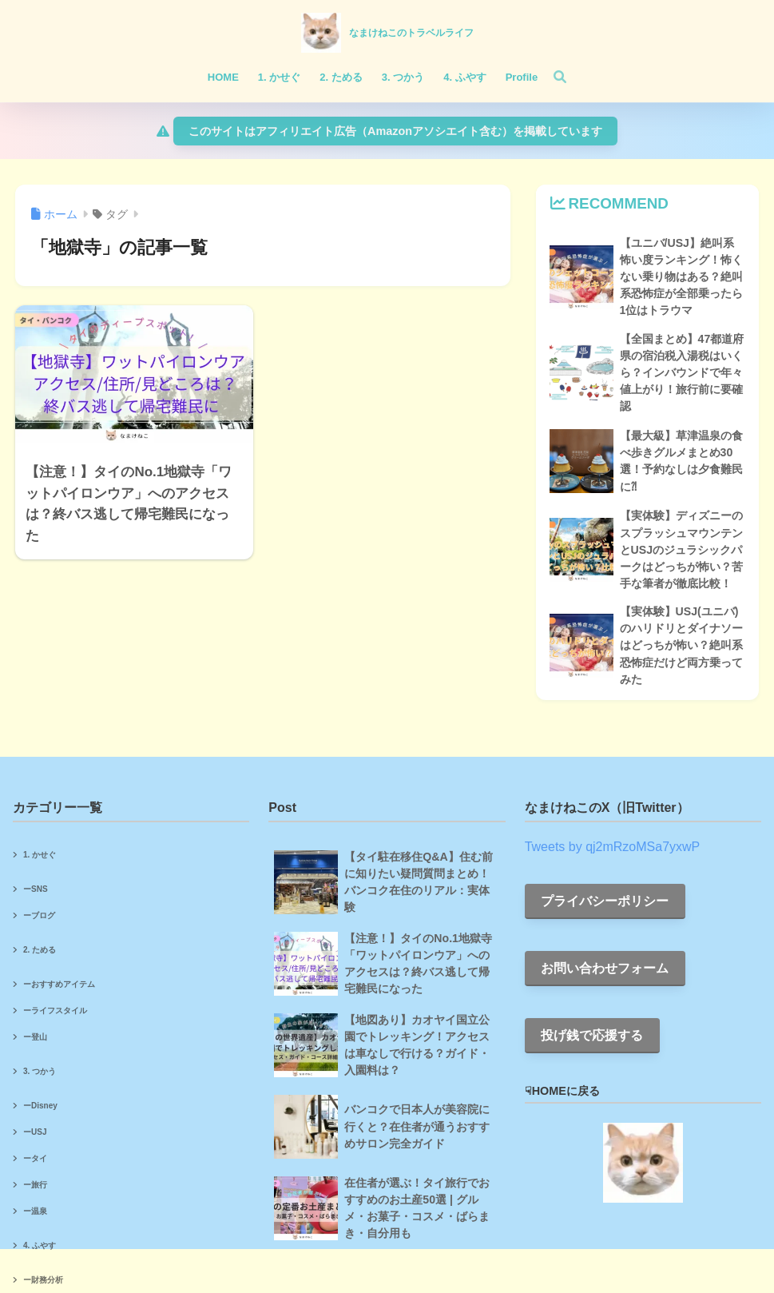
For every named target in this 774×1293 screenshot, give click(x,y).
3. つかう (39, 1071)
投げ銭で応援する (592, 1035)
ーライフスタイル (55, 1010)
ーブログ (39, 915)
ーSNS (35, 889)
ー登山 (35, 1036)
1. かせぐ (39, 854)
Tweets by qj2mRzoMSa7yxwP (613, 846)
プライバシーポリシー (605, 901)
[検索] (552, 77)
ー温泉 (35, 1211)
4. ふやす (39, 1245)
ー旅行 (35, 1184)
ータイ (35, 1158)
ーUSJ (34, 1132)
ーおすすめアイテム (59, 984)
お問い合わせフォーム (605, 968)
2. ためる (39, 949)
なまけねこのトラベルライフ (411, 32)
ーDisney (40, 1105)
